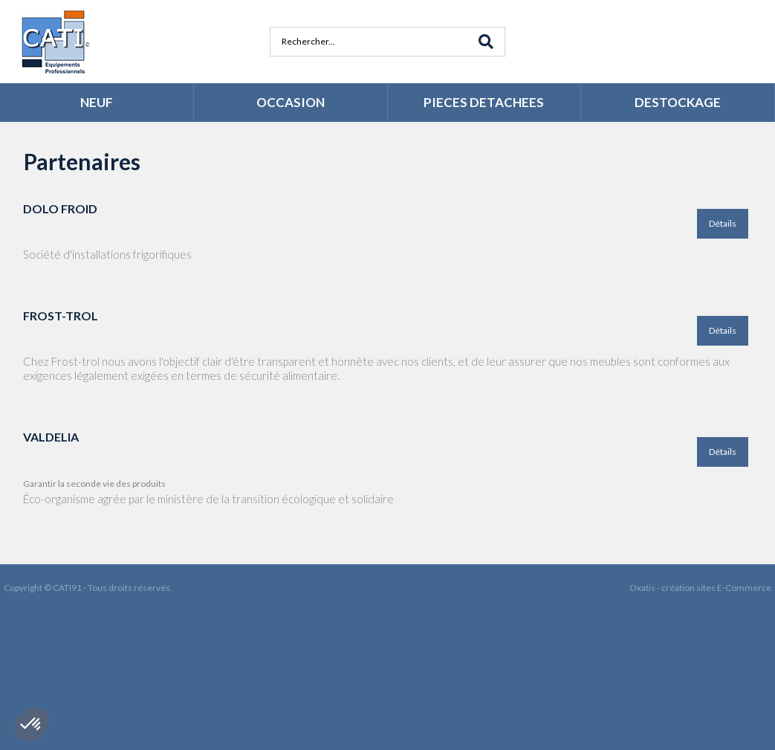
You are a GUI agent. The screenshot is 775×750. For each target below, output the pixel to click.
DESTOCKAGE (678, 102)
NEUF (96, 102)
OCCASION (290, 102)
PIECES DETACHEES (484, 102)
